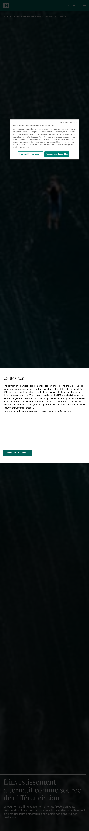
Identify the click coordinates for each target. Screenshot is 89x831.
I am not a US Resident (16, 453)
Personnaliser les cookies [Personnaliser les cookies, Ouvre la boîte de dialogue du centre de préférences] (30, 154)
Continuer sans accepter (69, 122)
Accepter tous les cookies (57, 154)
